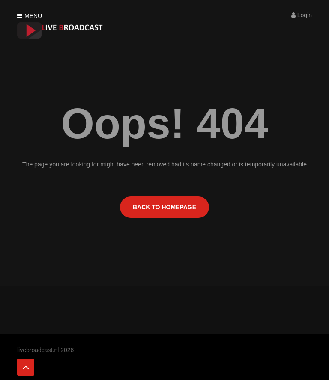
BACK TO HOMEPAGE (164, 207)
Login (301, 15)
